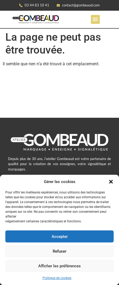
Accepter (60, 236)
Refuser (59, 251)
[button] (111, 181)
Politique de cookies (57, 278)
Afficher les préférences (59, 266)
